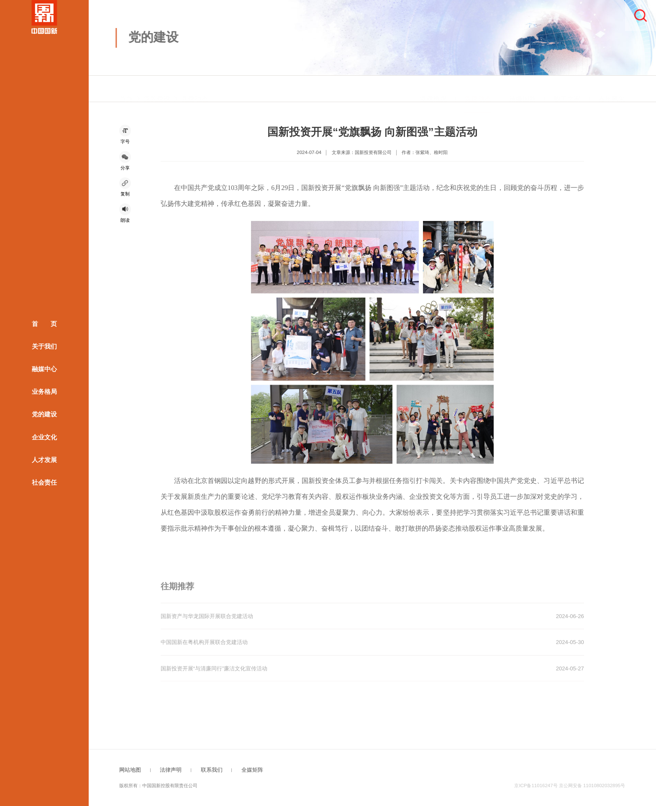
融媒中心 (44, 369)
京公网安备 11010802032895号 (592, 785)
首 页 (44, 324)
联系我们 (212, 770)
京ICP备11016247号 (535, 785)
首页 (126, 90)
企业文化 (44, 437)
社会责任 (44, 482)
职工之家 (567, 90)
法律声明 (171, 770)
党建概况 (433, 90)
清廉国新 (522, 90)
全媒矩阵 (252, 770)
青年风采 (611, 90)
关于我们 (44, 346)
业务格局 (44, 391)
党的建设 (44, 414)
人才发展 (44, 459)
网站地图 (130, 770)
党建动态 (194, 90)
